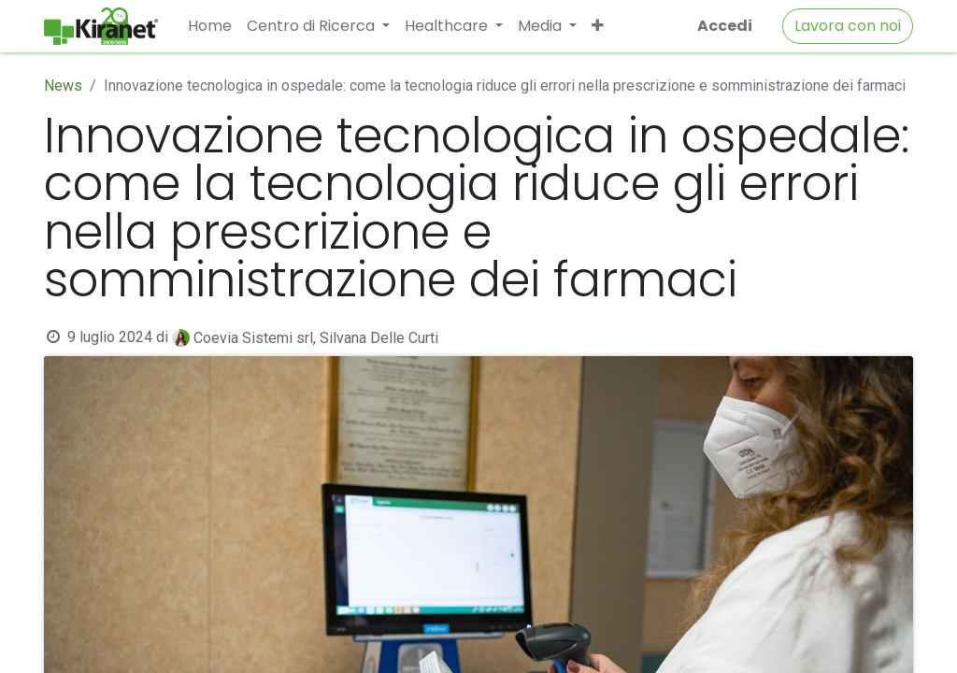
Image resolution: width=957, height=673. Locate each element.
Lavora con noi (847, 25)
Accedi (724, 25)
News (63, 85)
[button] (597, 26)
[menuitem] (209, 26)
